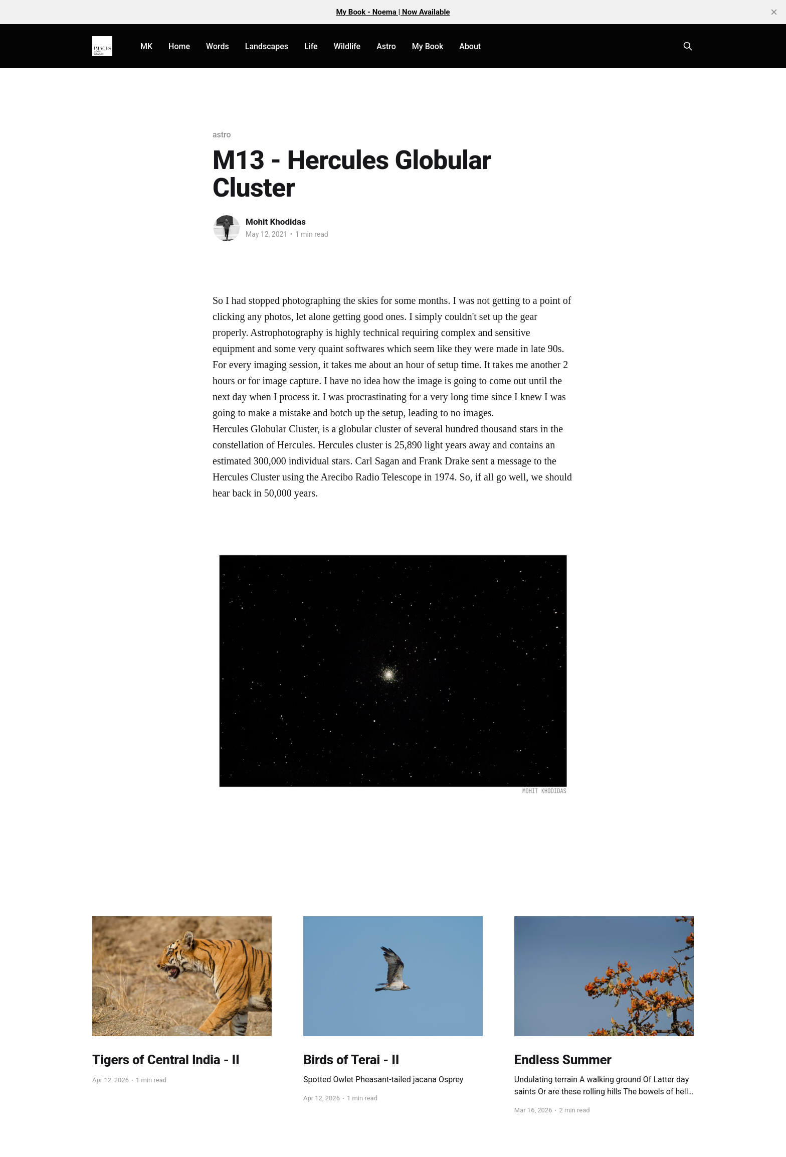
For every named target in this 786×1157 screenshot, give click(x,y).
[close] (774, 12)
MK (146, 46)
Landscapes (266, 46)
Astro (386, 46)
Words (217, 46)
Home (179, 46)
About (470, 46)
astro (222, 134)
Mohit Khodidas (276, 222)
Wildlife (347, 46)
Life (311, 46)
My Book (427, 46)
